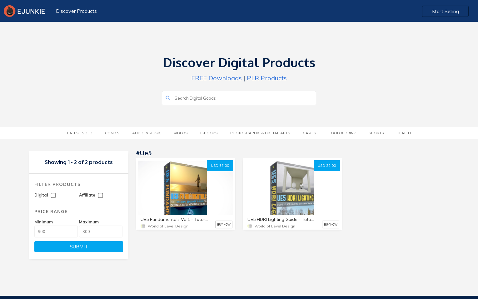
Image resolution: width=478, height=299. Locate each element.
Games (309, 133)
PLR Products (267, 78)
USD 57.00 (220, 165)
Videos (181, 133)
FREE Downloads (216, 78)
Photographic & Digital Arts (260, 133)
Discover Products (76, 11)
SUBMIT (79, 247)
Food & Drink (342, 133)
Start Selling (445, 11)
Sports (376, 133)
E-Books (209, 133)
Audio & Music (146, 133)
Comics (112, 133)
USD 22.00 (327, 165)
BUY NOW (224, 224)
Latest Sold (79, 133)
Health (403, 133)
